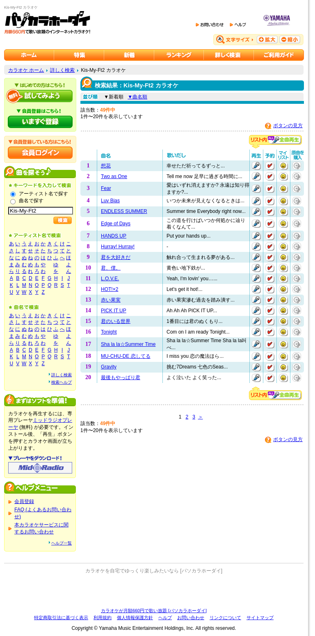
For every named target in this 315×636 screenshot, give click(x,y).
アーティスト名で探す (43, 194)
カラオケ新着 (129, 55)
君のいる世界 (115, 321)
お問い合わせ (190, 617)
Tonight (109, 332)
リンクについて (225, 617)
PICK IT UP (113, 310)
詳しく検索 (62, 70)
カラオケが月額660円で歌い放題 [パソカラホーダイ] (154, 610)
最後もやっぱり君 (120, 377)
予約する (269, 166)
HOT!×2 (109, 289)
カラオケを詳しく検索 (229, 55)
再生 (256, 166)
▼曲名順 (137, 97)
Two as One (114, 176)
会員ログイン (40, 152)
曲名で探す (31, 201)
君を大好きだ (115, 257)
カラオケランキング (179, 55)
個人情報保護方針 (135, 617)
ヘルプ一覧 (61, 543)
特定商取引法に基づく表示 (61, 617)
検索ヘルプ (61, 382)
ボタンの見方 (288, 125)
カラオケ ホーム (26, 70)
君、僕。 (111, 268)
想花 (106, 166)
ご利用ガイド (279, 55)
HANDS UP (113, 236)
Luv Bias (110, 201)
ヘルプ (165, 617)
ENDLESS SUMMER (124, 211)
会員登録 (24, 501)
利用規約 (103, 617)
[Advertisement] (154, 591)
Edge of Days (115, 223)
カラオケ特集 (79, 55)
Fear (106, 188)
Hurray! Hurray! (118, 246)
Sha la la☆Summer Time (128, 344)
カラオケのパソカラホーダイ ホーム (29, 55)
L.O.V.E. (110, 278)
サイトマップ (260, 617)
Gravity (108, 367)
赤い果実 (111, 300)
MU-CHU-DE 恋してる (126, 356)
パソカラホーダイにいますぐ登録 (40, 122)
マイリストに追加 (283, 166)
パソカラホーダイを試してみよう (40, 96)
